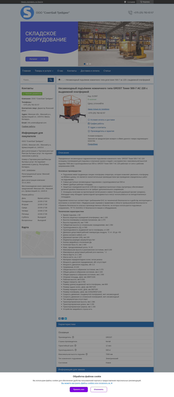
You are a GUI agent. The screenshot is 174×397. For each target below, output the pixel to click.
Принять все (78, 389)
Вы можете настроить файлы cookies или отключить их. (86, 383)
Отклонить (98, 389)
